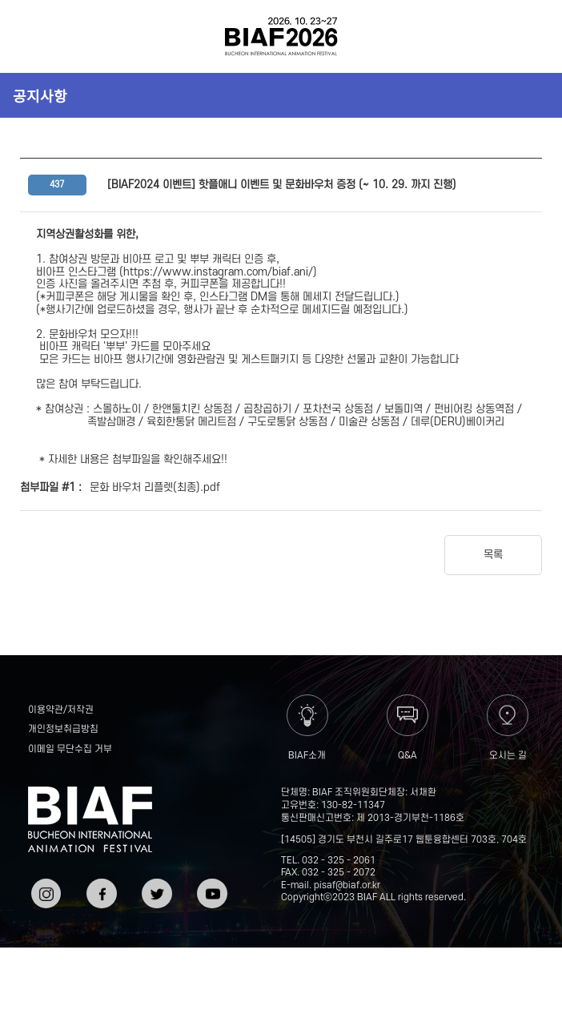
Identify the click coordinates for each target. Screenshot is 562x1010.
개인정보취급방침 (63, 729)
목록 (493, 555)
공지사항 (40, 95)
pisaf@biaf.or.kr (347, 885)
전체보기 (34, 36)
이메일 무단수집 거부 (70, 749)
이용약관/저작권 (61, 710)
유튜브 (210, 884)
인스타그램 (44, 891)
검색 (528, 36)
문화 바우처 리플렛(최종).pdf (155, 487)
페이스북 (99, 891)
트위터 (155, 884)
